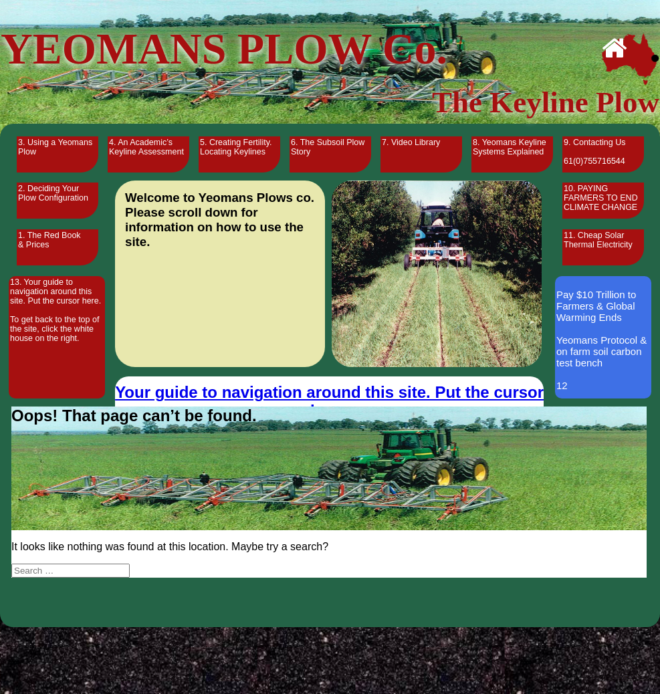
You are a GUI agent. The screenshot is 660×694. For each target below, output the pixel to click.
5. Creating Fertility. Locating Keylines (235, 147)
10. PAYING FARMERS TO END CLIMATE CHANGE (601, 198)
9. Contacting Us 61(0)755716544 (594, 152)
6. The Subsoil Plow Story (327, 147)
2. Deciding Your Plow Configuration (53, 193)
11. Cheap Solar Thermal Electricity (598, 240)
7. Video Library (411, 142)
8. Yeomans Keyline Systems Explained (509, 147)
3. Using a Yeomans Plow (55, 147)
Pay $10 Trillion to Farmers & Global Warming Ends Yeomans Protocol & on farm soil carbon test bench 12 (601, 340)
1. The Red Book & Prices (49, 240)
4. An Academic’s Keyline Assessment (146, 147)
